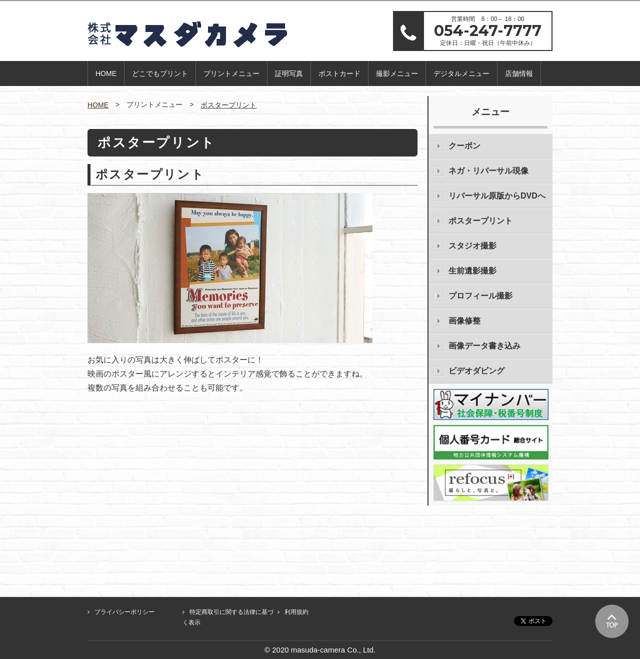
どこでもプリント (160, 74)
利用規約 (296, 612)
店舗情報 (519, 74)
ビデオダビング (476, 370)
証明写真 (289, 74)
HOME (106, 74)
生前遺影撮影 (472, 270)
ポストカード (339, 74)
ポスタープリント (228, 105)
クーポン (464, 146)
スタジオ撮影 (472, 246)
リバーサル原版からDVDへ (497, 196)
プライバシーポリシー (124, 612)
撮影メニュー (397, 74)
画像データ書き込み (484, 346)
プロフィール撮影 (480, 296)
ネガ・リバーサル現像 (488, 170)
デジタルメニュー (462, 74)
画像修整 (464, 320)
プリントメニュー (232, 74)
